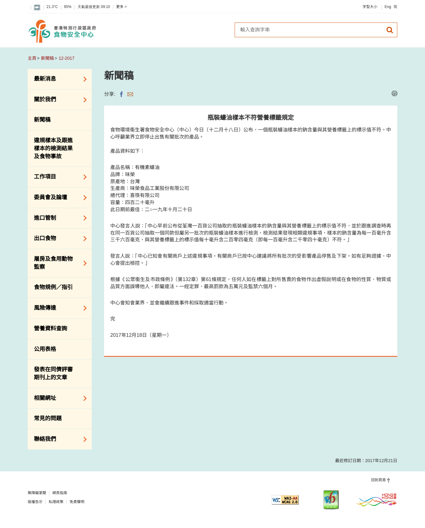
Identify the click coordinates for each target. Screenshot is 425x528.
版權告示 (35, 502)
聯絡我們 (58, 439)
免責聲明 (77, 502)
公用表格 (45, 349)
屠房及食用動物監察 (58, 263)
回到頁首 (378, 480)
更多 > (121, 7)
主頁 (32, 58)
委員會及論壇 (58, 197)
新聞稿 (47, 58)
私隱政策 (56, 502)
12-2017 (66, 58)
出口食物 (58, 238)
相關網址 (58, 398)
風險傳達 (58, 308)
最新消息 (58, 79)
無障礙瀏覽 (37, 493)
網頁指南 (59, 493)
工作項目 (58, 177)
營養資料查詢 (50, 328)
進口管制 (58, 218)
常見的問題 (48, 418)
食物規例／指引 (53, 287)
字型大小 (369, 7)
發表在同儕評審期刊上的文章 (53, 373)
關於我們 (58, 99)
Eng (388, 7)
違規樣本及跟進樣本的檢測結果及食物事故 (53, 148)
